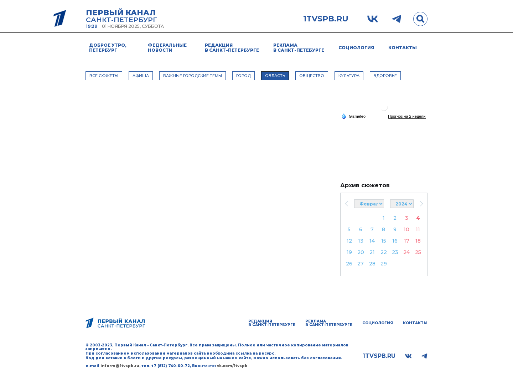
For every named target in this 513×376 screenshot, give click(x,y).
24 (406, 252)
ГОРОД (243, 75)
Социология (356, 47)
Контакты (402, 47)
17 (406, 241)
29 (383, 263)
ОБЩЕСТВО (311, 75)
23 (395, 252)
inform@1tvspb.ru (119, 366)
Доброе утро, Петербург (107, 47)
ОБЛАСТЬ (275, 75)
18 (418, 241)
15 (383, 241)
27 (360, 263)
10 (406, 229)
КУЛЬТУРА (348, 75)
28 (372, 263)
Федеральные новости (167, 47)
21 (372, 252)
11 (418, 229)
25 (418, 252)
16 (395, 241)
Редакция (232, 47)
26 (349, 263)
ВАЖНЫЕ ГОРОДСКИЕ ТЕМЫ (192, 75)
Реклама (298, 47)
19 (349, 252)
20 (360, 252)
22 (383, 252)
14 (372, 241)
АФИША (141, 75)
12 (349, 241)
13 (360, 241)
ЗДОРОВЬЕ (385, 75)
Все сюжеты (103, 75)
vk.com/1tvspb (232, 366)
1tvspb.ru (325, 19)
